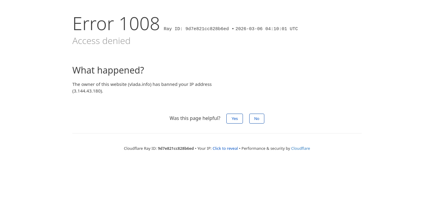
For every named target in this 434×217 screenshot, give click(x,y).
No (256, 118)
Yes (234, 118)
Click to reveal (225, 148)
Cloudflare (300, 148)
